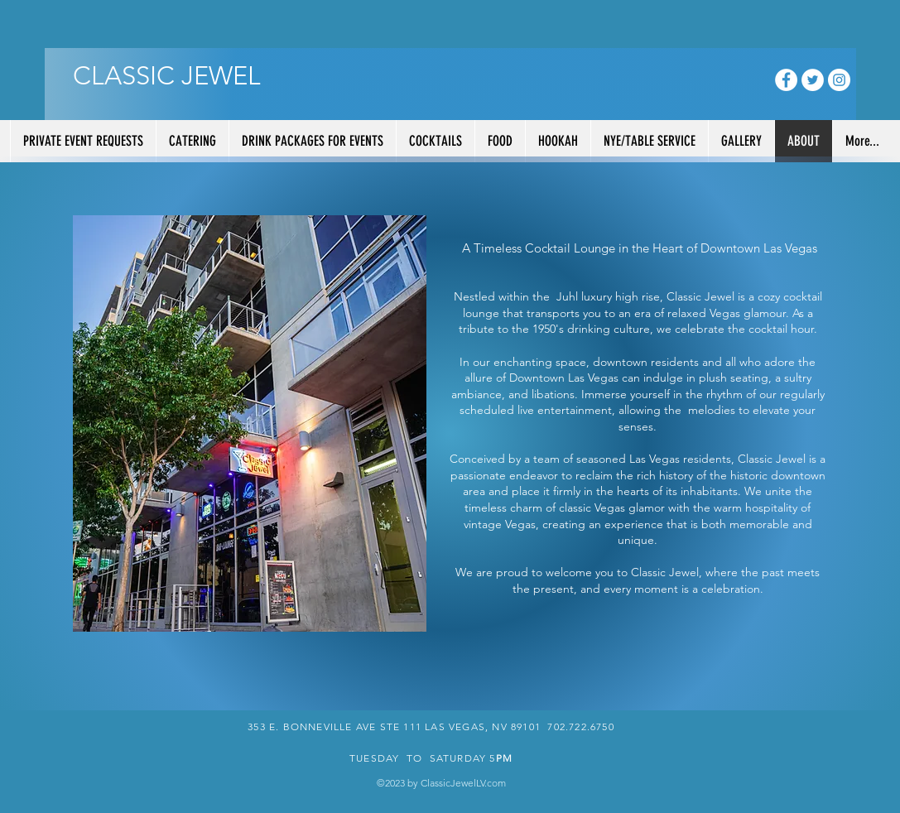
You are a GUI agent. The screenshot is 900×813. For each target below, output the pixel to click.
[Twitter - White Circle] (812, 80)
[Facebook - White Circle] (786, 80)
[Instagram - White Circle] (839, 80)
